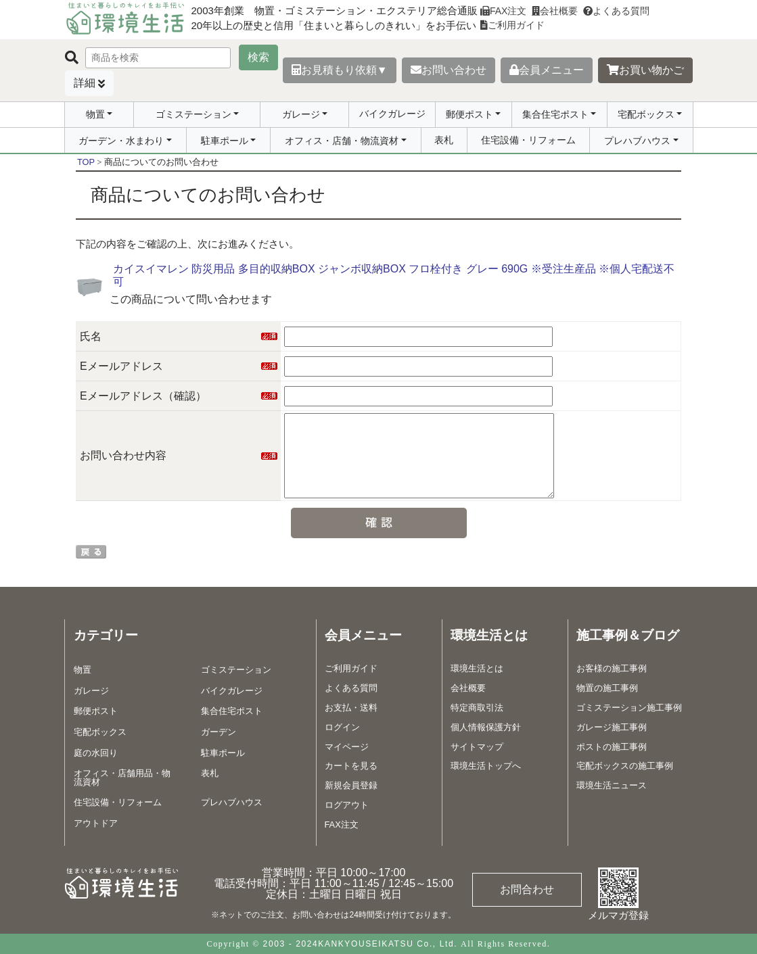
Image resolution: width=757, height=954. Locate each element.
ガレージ (301, 114)
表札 (443, 140)
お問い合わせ (448, 70)
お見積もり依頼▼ (340, 70)
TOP (86, 162)
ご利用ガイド (512, 25)
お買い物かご (645, 70)
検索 (258, 57)
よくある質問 (616, 10)
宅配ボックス (646, 114)
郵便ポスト (469, 114)
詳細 (84, 83)
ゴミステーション (193, 114)
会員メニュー (546, 70)
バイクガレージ (392, 113)
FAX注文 (503, 10)
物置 (95, 114)
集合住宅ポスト (555, 114)
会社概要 (555, 10)
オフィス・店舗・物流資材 (341, 140)
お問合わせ (527, 889)
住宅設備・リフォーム (528, 140)
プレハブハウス (637, 140)
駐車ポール (224, 140)
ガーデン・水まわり (121, 140)
